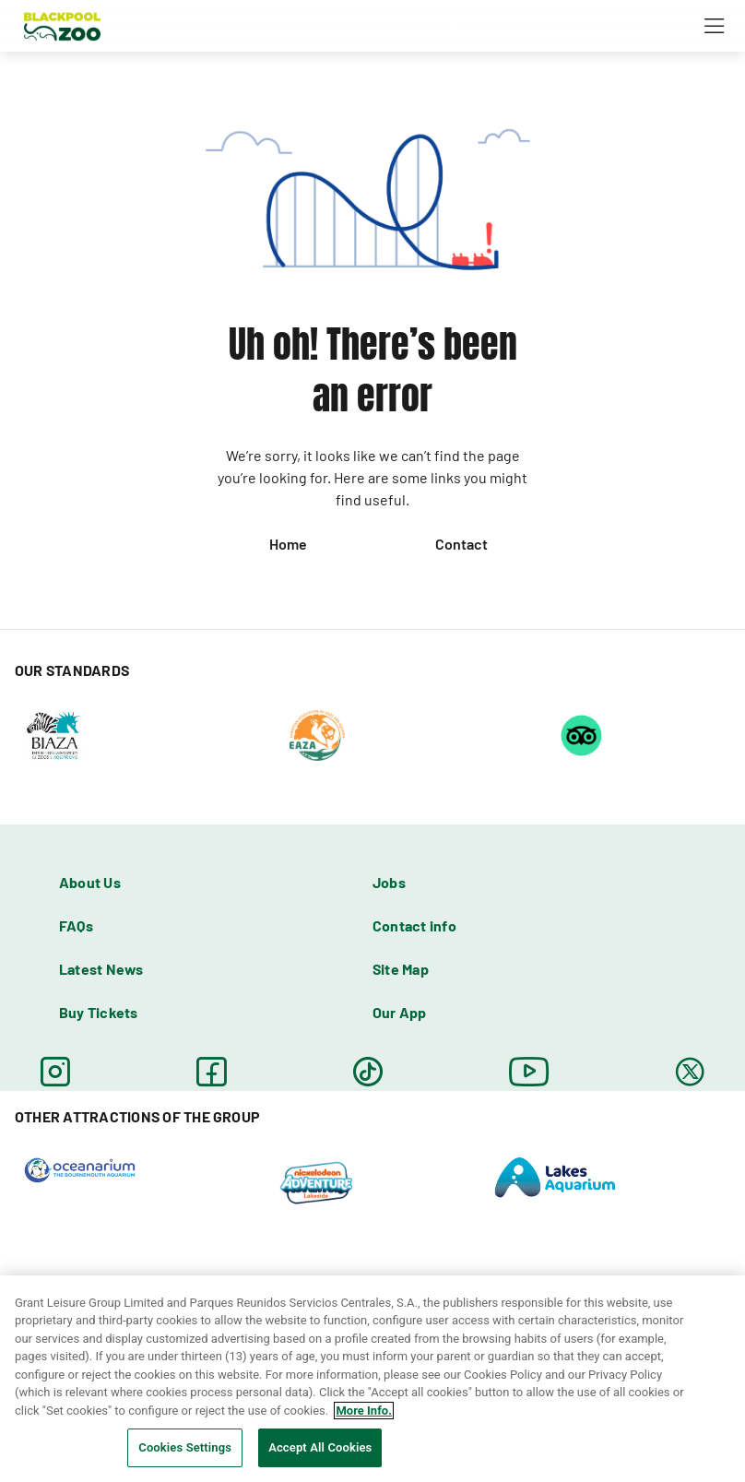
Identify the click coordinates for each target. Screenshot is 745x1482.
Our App (399, 1012)
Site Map (400, 969)
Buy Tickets (98, 1012)
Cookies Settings (184, 1447)
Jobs (389, 882)
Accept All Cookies (320, 1447)
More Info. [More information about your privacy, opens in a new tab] (363, 1410)
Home (288, 543)
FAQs (76, 925)
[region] (372, 1378)
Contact (461, 543)
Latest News (101, 969)
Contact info (414, 925)
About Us (90, 882)
